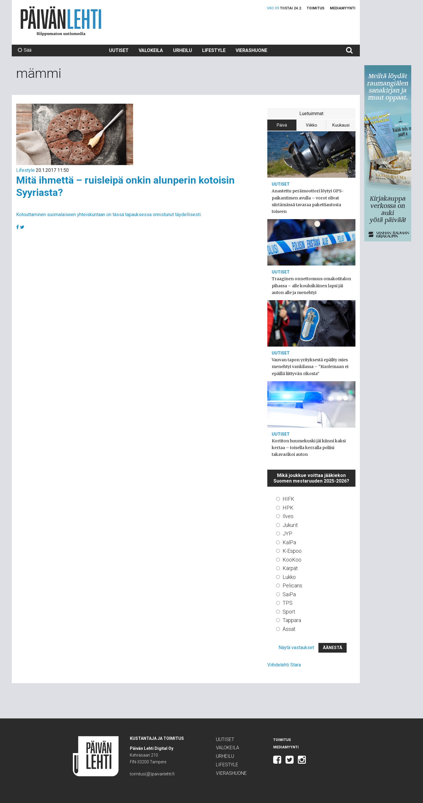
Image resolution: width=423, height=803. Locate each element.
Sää (24, 50)
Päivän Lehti (61, 21)
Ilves (288, 516)
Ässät (289, 629)
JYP (287, 533)
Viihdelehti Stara (284, 665)
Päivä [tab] (282, 125)
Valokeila (151, 50)
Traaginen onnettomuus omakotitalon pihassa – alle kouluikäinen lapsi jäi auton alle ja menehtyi (311, 285)
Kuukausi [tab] (341, 125)
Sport (289, 612)
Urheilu (182, 50)
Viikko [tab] (311, 125)
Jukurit (290, 525)
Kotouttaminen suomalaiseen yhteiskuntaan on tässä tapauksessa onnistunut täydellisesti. (109, 214)
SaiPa (289, 594)
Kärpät (290, 568)
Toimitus (315, 8)
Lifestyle (214, 50)
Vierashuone (251, 50)
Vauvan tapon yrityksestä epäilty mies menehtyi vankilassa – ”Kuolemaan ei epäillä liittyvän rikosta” (310, 366)
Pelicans (292, 585)
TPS (288, 603)
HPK (288, 508)
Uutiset (119, 50)
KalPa (289, 542)
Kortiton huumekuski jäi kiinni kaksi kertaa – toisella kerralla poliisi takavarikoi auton (309, 447)
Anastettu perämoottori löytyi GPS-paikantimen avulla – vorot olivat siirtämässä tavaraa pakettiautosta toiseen (308, 201)
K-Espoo (292, 551)
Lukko (289, 577)
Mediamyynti (342, 8)
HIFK (288, 499)
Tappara (292, 620)
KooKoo (292, 560)
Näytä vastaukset (296, 647)
